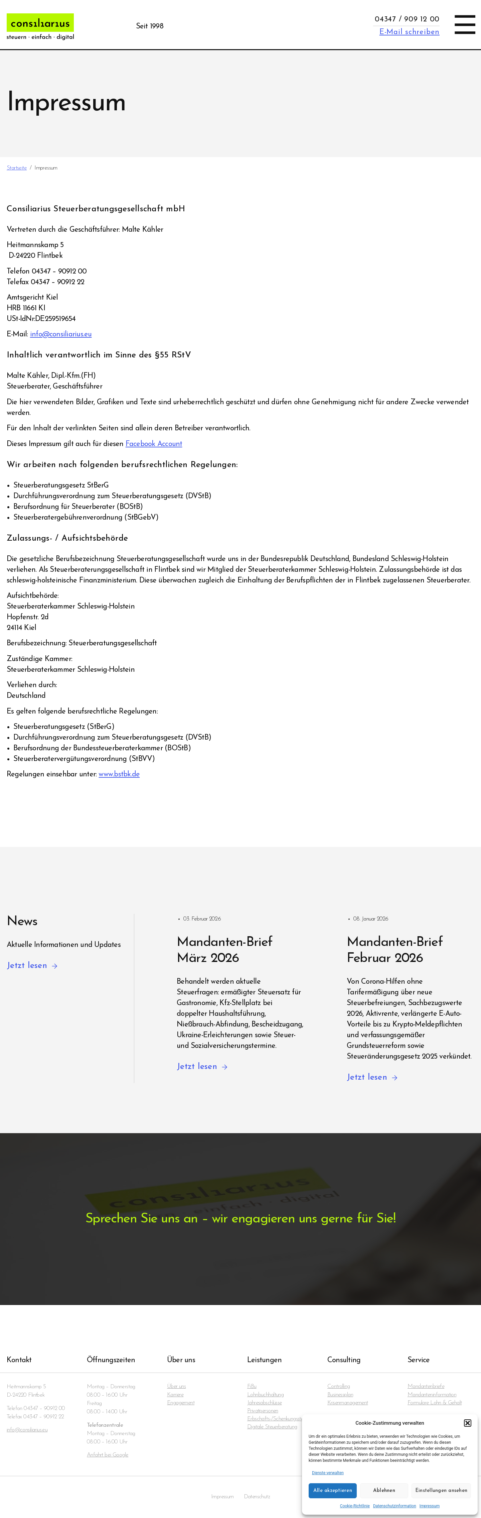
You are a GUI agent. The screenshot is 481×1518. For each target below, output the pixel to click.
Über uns (176, 1387)
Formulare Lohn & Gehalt (435, 1403)
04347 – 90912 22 (43, 1417)
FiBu (252, 1387)
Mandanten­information (432, 1395)
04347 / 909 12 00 (407, 19)
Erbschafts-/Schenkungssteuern (280, 1420)
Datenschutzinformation (394, 1506)
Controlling (338, 1387)
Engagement (181, 1403)
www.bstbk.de (119, 774)
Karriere (175, 1395)
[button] (467, 1423)
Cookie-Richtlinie (355, 1506)
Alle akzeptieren (332, 1490)
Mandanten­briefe (426, 1387)
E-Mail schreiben (409, 32)
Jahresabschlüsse (265, 1403)
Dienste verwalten (328, 1473)
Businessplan (340, 1395)
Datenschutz (257, 1497)
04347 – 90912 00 (44, 1408)
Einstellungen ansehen (441, 1490)
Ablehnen (384, 1490)
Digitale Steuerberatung (272, 1428)
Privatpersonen (263, 1412)
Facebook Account (154, 444)
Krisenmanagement (348, 1403)
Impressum (430, 1506)
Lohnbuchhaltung (265, 1395)
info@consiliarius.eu (61, 334)
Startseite (17, 168)
